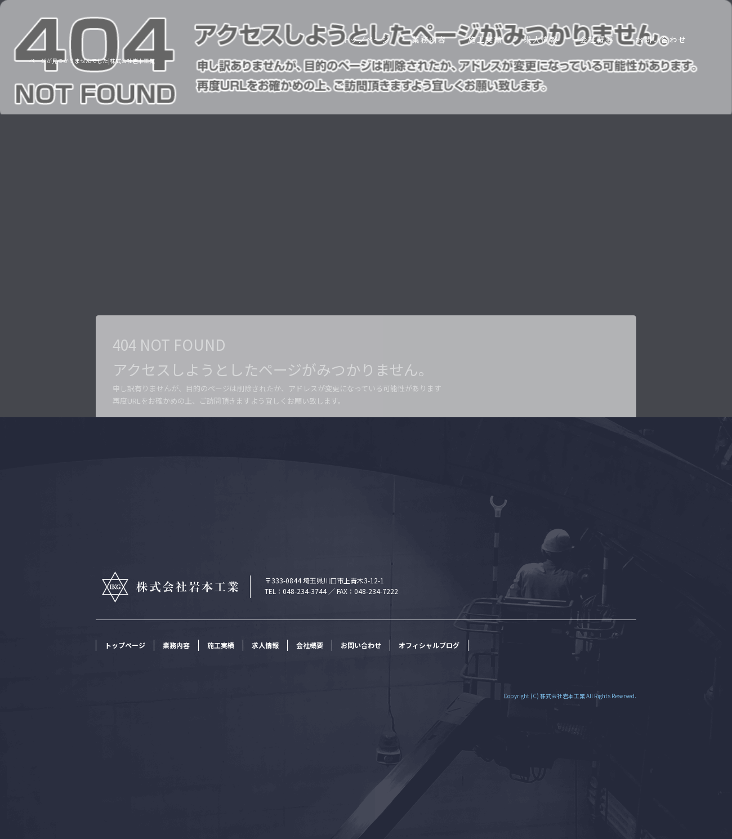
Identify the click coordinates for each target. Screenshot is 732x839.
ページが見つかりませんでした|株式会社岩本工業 (92, 60)
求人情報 (540, 39)
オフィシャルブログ (429, 645)
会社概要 (597, 39)
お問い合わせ (678, 39)
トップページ (363, 39)
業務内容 (428, 39)
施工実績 (484, 39)
